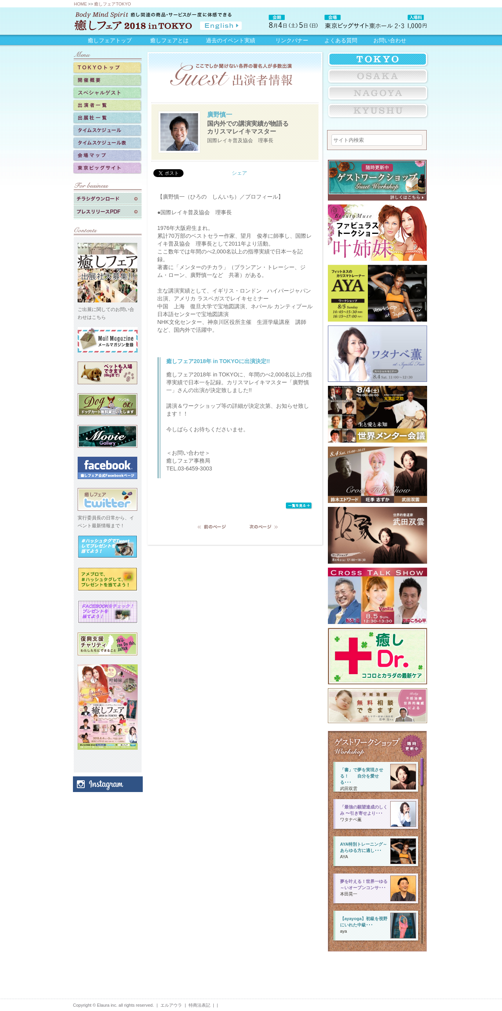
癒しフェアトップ (110, 40)
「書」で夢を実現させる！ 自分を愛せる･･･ (361, 776)
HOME (80, 4)
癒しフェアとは (169, 40)
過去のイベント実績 (230, 40)
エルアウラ (171, 1005)
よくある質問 (340, 40)
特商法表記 (199, 1005)
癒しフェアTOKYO (112, 4)
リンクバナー (291, 40)
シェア (239, 173)
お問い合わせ (389, 40)
